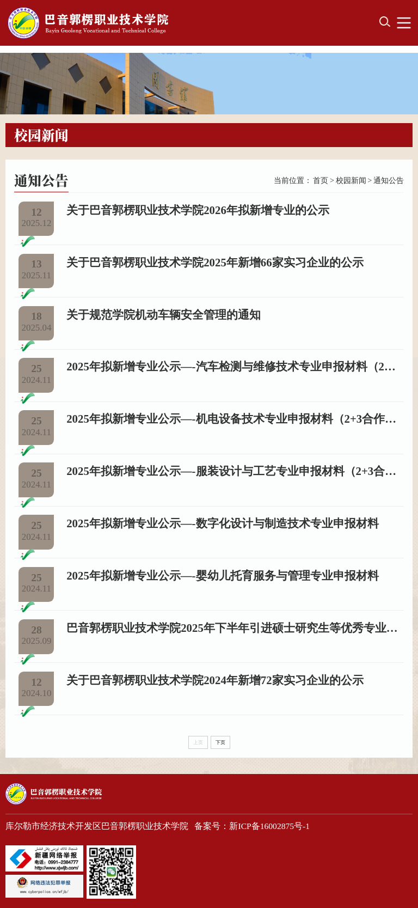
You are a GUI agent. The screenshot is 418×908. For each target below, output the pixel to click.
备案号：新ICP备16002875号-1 (252, 826)
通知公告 (388, 180)
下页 (220, 742)
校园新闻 (351, 180)
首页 (320, 180)
